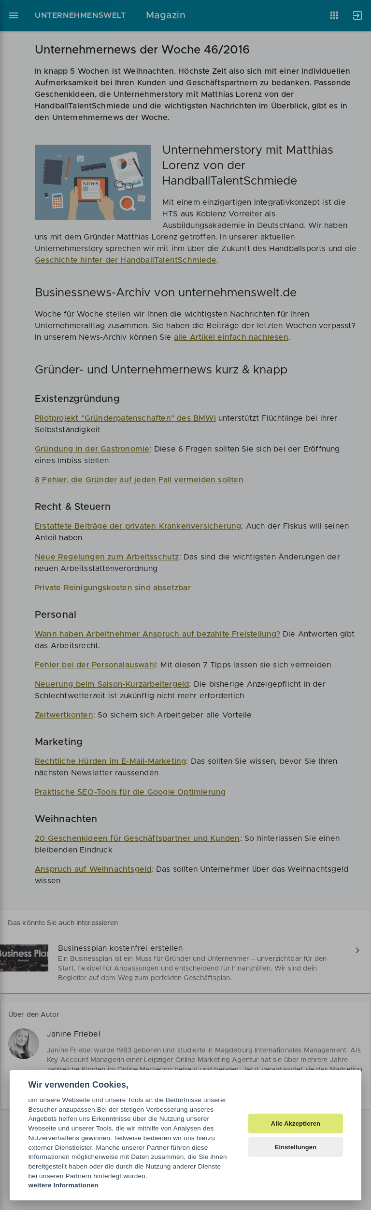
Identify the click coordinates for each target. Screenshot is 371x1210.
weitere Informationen (63, 1185)
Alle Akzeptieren (295, 1123)
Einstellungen (296, 1147)
